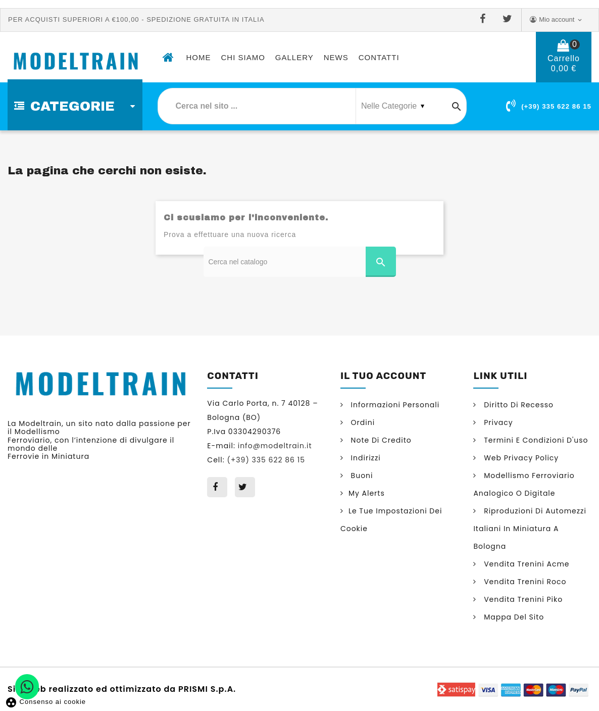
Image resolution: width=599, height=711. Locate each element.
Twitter (509, 19)
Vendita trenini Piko (522, 599)
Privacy (497, 422)
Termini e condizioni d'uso (534, 440)
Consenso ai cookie (45, 701)
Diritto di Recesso (517, 405)
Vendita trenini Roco (523, 582)
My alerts (366, 493)
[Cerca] (300, 262)
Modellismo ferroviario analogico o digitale (523, 484)
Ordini (361, 422)
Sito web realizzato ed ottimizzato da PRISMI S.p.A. (122, 688)
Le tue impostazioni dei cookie (391, 520)
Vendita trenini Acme (525, 564)
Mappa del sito (512, 617)
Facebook (485, 19)
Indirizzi (364, 458)
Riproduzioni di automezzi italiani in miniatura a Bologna (529, 528)
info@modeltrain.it (275, 446)
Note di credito (380, 440)
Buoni (360, 475)
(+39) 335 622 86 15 (556, 106)
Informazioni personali (393, 405)
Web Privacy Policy (520, 458)
